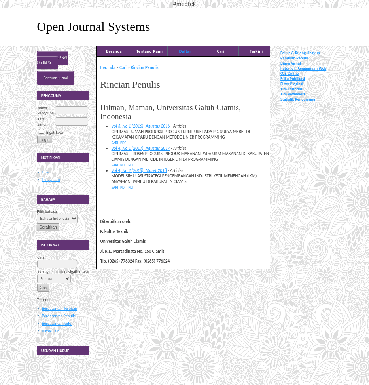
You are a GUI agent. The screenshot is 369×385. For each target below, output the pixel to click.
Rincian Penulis (144, 67)
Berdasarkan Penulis (59, 315)
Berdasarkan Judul (57, 323)
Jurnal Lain (51, 331)
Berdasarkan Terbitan (59, 308)
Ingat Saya (54, 132)
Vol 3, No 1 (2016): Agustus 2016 (141, 126)
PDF (123, 143)
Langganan (51, 179)
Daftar (185, 51)
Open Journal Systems (52, 60)
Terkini (256, 51)
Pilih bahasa (47, 211)
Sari (115, 143)
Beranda (114, 51)
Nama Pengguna (45, 110)
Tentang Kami (149, 51)
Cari (220, 51)
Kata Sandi (41, 121)
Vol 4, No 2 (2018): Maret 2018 (139, 170)
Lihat (46, 172)
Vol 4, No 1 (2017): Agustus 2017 (141, 148)
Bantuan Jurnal (55, 77)
